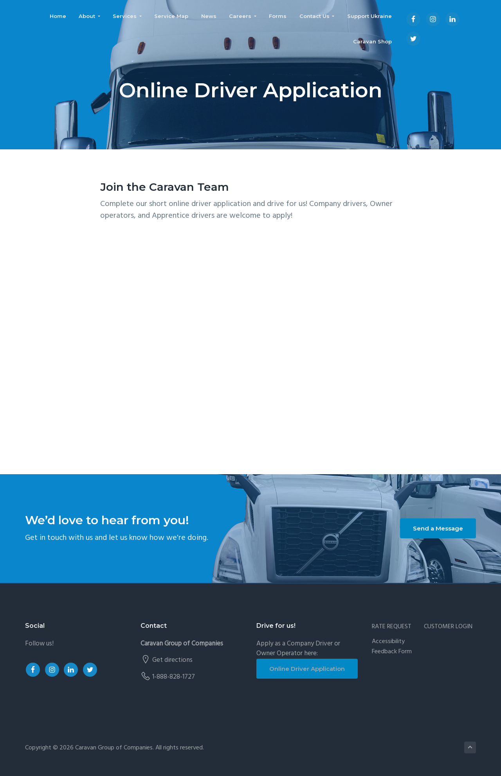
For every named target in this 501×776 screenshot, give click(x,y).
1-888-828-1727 (173, 677)
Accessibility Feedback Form (392, 647)
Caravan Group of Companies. (114, 748)
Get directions (172, 660)
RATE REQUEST (391, 627)
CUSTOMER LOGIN (448, 627)
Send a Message (438, 528)
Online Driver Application (307, 668)
